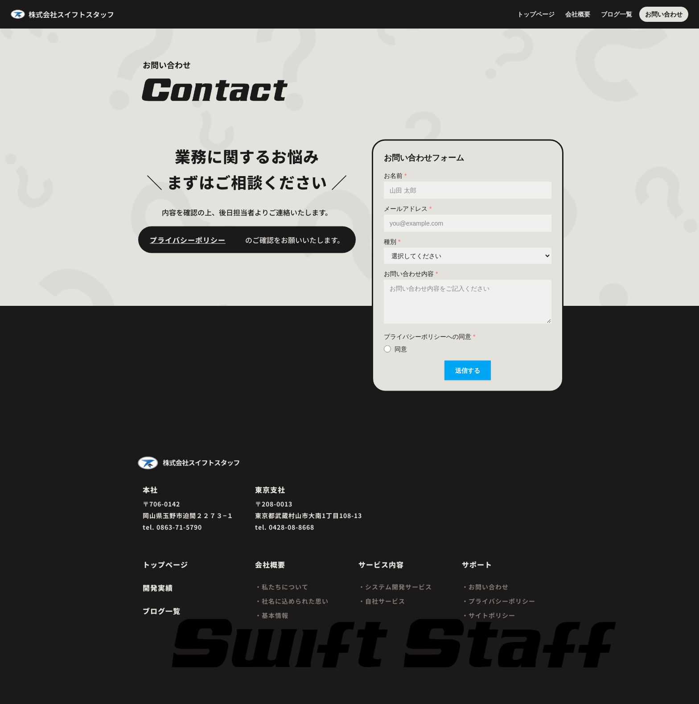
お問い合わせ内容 (411, 273)
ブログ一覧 (616, 14)
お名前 (395, 175)
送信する (467, 370)
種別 (392, 241)
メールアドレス (408, 208)
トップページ (536, 14)
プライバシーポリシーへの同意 (429, 336)
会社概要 (577, 14)
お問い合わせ (664, 14)
